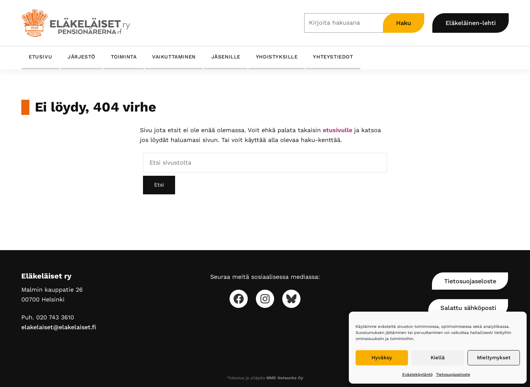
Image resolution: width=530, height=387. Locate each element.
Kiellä (438, 358)
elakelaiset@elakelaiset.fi (58, 327)
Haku (403, 22)
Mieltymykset (493, 358)
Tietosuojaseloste (453, 374)
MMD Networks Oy (284, 378)
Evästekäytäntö (417, 374)
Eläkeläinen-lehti (470, 22)
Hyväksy (381, 358)
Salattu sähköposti (468, 307)
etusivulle (337, 130)
